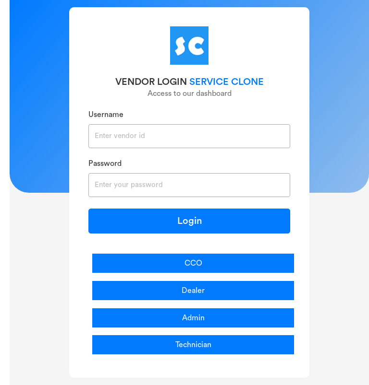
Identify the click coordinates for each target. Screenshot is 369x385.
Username (105, 114)
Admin (193, 318)
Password (105, 163)
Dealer (193, 290)
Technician (193, 345)
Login (189, 221)
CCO (193, 263)
